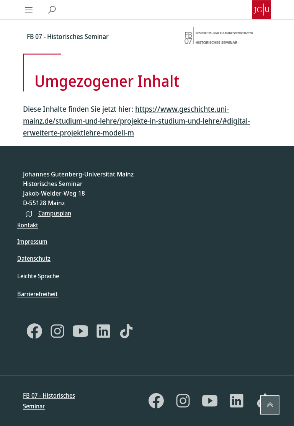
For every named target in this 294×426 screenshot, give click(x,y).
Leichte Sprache (38, 276)
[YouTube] (80, 331)
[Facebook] (34, 331)
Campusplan (54, 213)
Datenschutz (34, 258)
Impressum (32, 241)
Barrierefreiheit (37, 294)
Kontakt (27, 225)
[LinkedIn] (103, 331)
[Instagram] (57, 331)
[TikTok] (126, 331)
